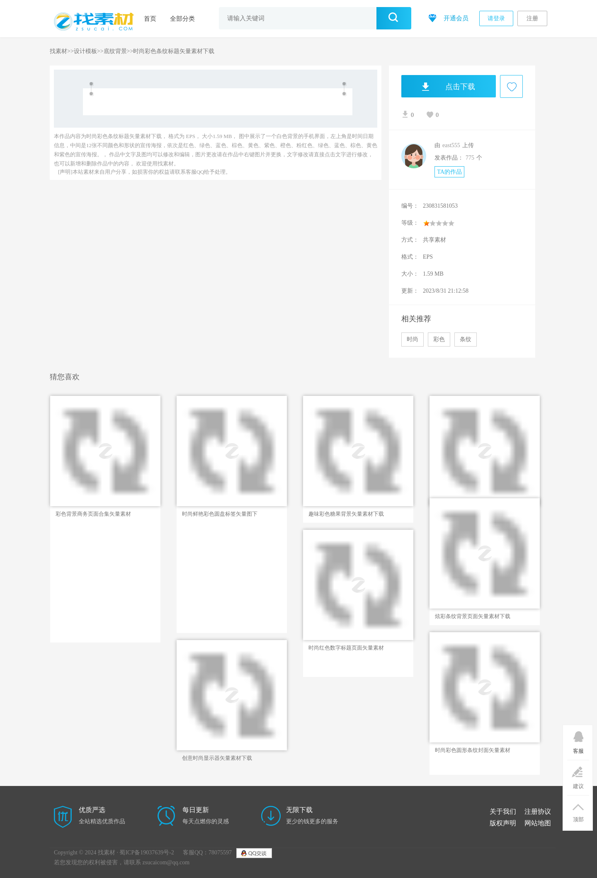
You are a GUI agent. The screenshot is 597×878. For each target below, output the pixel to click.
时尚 (412, 339)
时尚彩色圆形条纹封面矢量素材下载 (472, 750)
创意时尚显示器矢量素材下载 (217, 758)
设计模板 (85, 51)
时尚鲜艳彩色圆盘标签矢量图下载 (219, 514)
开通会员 (447, 17)
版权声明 (503, 823)
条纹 (465, 339)
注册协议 (537, 811)
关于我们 (503, 811)
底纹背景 (115, 51)
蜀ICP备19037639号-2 (146, 852)
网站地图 (537, 823)
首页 (150, 18)
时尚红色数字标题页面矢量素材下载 (346, 648)
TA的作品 (449, 172)
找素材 (58, 51)
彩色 (439, 339)
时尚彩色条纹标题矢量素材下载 (173, 51)
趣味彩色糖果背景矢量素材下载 (346, 514)
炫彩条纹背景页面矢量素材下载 (472, 616)
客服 (578, 739)
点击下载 (438, 86)
